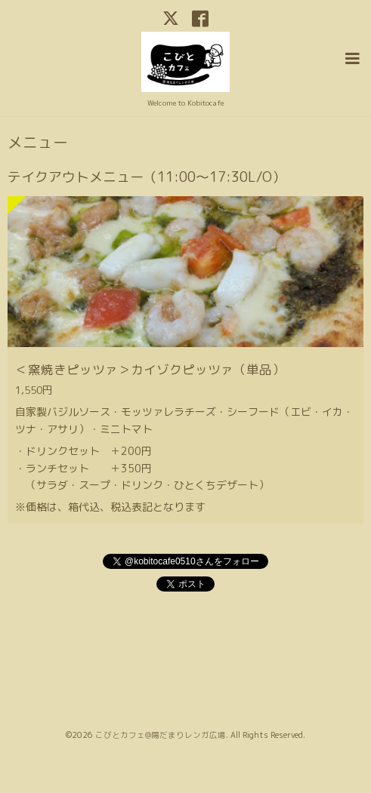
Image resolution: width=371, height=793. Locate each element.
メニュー (38, 142)
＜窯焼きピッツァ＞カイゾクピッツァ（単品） (150, 369)
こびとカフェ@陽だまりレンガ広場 (160, 735)
